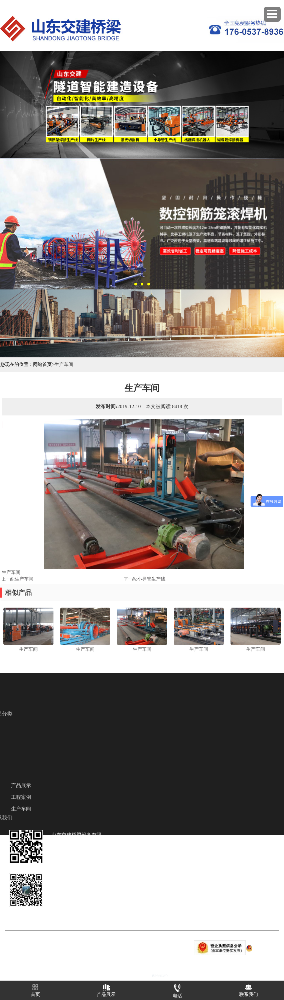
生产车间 (24, 579)
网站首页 (42, 364)
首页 (35, 989)
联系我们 (248, 989)
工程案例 (21, 797)
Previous (6, 102)
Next (277, 102)
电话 (177, 989)
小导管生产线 (151, 579)
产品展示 (21, 785)
